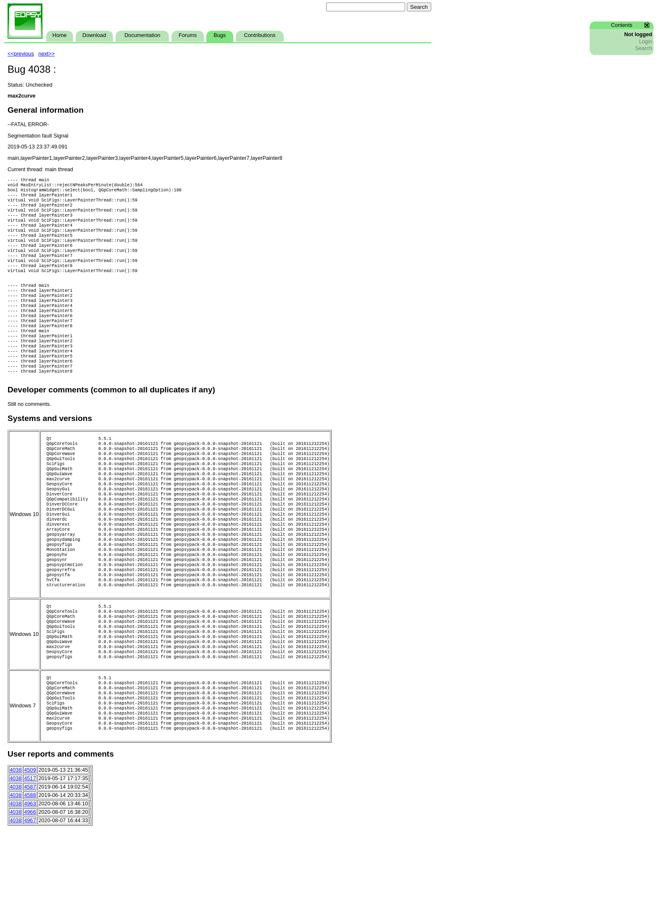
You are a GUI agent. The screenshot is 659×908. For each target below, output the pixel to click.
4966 (30, 891)
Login (645, 42)
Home (60, 35)
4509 (30, 849)
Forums (188, 35)
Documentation (142, 35)
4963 (30, 883)
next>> (46, 54)
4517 (30, 857)
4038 (15, 849)
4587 (30, 866)
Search (643, 48)
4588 (30, 874)
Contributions (260, 35)
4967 (30, 900)
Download (94, 35)
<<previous (21, 54)
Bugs (220, 35)
